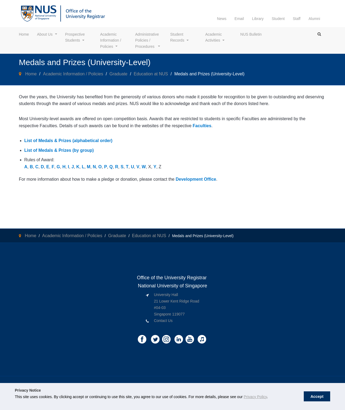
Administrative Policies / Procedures (147, 40)
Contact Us (163, 320)
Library (258, 18)
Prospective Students (75, 37)
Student (278, 18)
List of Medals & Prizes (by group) (59, 150)
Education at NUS (151, 74)
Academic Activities (214, 37)
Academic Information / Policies (111, 40)
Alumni (314, 18)
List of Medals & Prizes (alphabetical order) (68, 140)
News (221, 18)
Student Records (177, 37)
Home (24, 34)
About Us (45, 34)
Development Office (196, 179)
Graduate (118, 74)
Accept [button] (316, 396)
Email (239, 18)
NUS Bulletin (251, 34)
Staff (297, 18)
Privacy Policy (255, 397)
